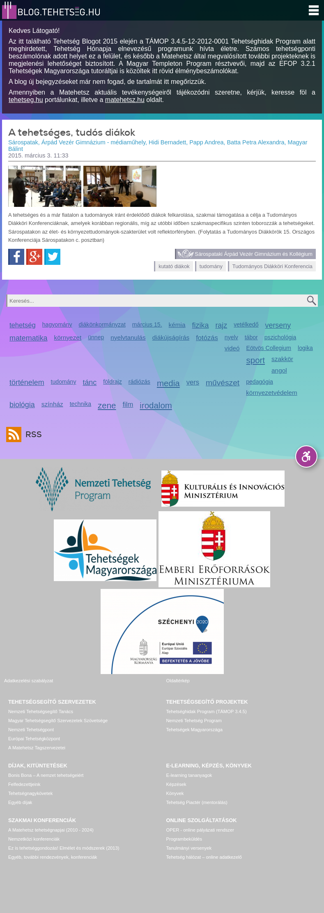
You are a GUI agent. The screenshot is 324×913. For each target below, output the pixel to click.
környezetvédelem (271, 392)
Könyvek (175, 793)
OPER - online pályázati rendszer (200, 829)
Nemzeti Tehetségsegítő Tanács (40, 711)
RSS (31, 434)
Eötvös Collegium (269, 348)
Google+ (34, 257)
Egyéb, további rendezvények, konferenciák (52, 857)
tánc (90, 382)
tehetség (22, 325)
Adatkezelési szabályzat (28, 680)
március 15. (147, 324)
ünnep (96, 337)
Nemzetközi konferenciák (34, 839)
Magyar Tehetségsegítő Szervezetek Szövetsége (58, 720)
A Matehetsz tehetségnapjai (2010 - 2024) (51, 829)
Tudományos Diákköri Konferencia (272, 266)
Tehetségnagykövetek (30, 793)
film (128, 404)
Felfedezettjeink (24, 784)
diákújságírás (171, 337)
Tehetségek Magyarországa (194, 729)
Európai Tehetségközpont (34, 738)
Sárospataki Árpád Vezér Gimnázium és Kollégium (254, 254)
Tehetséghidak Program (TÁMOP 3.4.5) (206, 711)
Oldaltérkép (178, 680)
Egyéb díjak (20, 802)
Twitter (52, 257)
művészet (222, 382)
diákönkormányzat (102, 324)
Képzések (176, 784)
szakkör (282, 358)
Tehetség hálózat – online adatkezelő (204, 857)
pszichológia (280, 337)
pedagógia (259, 381)
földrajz (112, 381)
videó (232, 348)
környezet (68, 337)
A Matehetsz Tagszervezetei (36, 747)
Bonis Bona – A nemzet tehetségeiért (45, 775)
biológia (22, 405)
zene (107, 405)
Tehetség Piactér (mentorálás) (196, 802)
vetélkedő (246, 324)
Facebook (16, 257)
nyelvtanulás (127, 337)
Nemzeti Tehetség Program (194, 720)
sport (255, 360)
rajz (221, 325)
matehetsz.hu (125, 99)
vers (192, 382)
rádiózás (139, 381)
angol (279, 370)
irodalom (156, 405)
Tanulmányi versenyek (189, 848)
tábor (251, 337)
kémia (177, 324)
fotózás (207, 338)
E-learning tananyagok (189, 775)
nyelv (231, 337)
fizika (200, 325)
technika (80, 404)
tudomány (211, 266)
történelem (26, 382)
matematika (28, 338)
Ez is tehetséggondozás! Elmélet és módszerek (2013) (63, 848)
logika (305, 348)
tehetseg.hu (26, 99)
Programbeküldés (184, 839)
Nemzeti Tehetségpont (31, 729)
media (168, 383)
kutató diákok (174, 266)
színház (52, 404)
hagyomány (57, 324)
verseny (278, 325)
